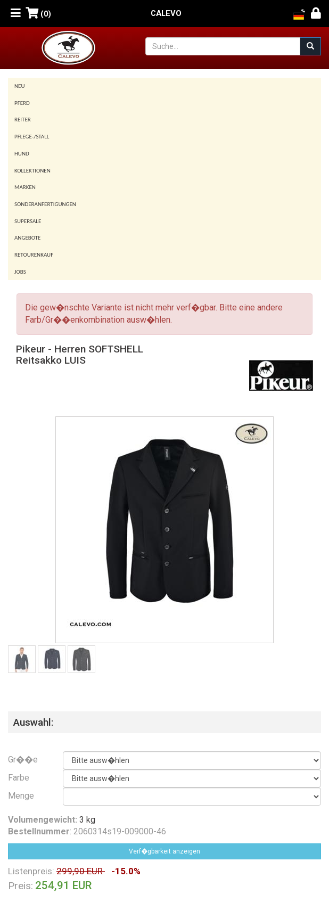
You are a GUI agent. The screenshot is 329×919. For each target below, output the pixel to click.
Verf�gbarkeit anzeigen (164, 851)
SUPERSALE (27, 221)
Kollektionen (32, 170)
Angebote (27, 237)
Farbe (18, 778)
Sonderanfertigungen (45, 204)
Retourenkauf (33, 254)
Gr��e (23, 759)
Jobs (20, 271)
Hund (21, 153)
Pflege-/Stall (31, 136)
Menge (21, 796)
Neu (19, 86)
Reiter (22, 119)
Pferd (22, 103)
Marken (25, 187)
